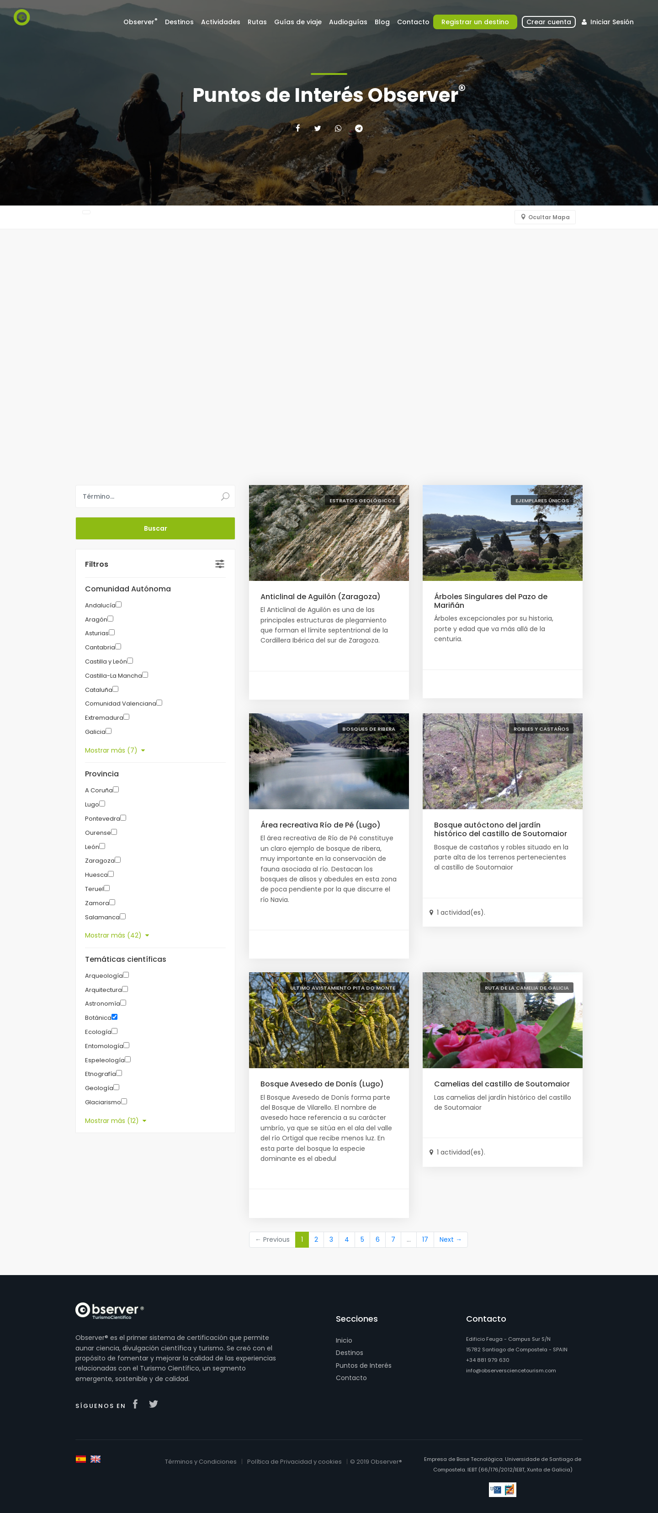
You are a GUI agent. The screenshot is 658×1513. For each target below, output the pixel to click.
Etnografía (100, 1074)
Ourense (98, 832)
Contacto (413, 21)
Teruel (94, 889)
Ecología (98, 1032)
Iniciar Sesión (606, 21)
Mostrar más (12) (115, 1120)
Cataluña (98, 689)
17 (425, 1239)
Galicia (95, 732)
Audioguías (348, 21)
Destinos (179, 21)
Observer (140, 21)
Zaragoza (100, 860)
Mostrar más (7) (115, 750)
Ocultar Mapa (549, 217)
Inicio (344, 1340)
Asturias (97, 633)
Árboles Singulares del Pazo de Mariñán (490, 601)
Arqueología (104, 975)
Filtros (96, 564)
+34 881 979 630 (487, 1360)
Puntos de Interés (364, 1365)
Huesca (96, 874)
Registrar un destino (475, 21)
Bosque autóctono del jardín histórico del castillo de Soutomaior (500, 829)
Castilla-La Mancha (113, 675)
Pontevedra (102, 818)
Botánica (98, 1017)
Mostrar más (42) (117, 935)
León (92, 847)
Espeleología (105, 1060)
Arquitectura (103, 990)
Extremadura (104, 717)
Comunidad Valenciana (120, 703)
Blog (382, 21)
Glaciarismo (103, 1102)
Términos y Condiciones (201, 1461)
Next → (451, 1239)
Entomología (104, 1046)
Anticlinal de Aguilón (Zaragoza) (320, 596)
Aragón (96, 619)
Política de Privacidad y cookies (294, 1461)
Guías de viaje (298, 21)
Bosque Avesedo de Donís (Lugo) (322, 1084)
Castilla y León (106, 661)
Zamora (97, 903)
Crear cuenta (548, 21)
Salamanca (102, 917)
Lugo (92, 804)
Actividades (220, 21)
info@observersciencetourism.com (511, 1370)
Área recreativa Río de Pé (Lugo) (320, 825)
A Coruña (99, 790)
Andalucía (100, 605)
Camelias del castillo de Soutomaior (502, 1084)
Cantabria (100, 647)
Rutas (257, 21)
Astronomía (102, 1003)
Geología (99, 1088)
